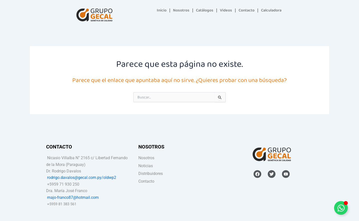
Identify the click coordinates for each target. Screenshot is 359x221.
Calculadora (271, 10)
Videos (226, 10)
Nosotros (181, 10)
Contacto (247, 10)
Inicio (162, 10)
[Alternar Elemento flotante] (341, 208)
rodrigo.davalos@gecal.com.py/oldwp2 (81, 177)
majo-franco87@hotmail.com (73, 197)
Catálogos (204, 10)
